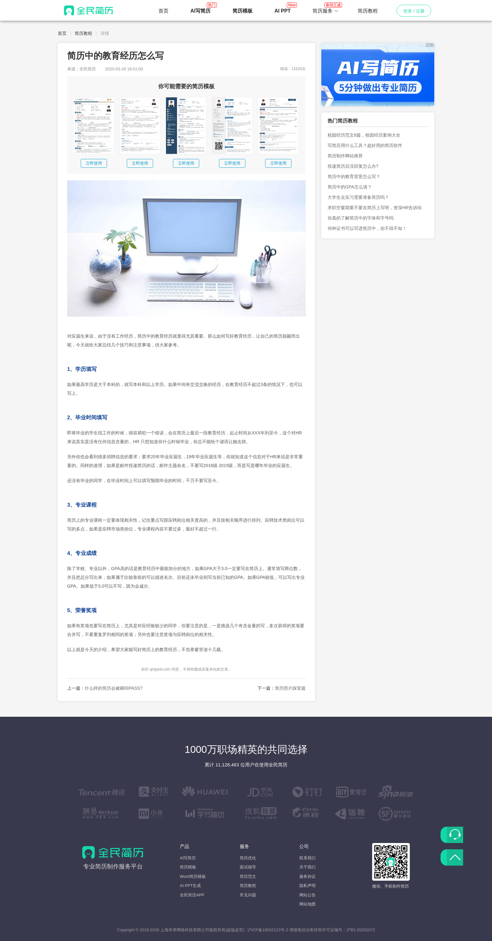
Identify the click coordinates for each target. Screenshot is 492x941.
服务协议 (307, 876)
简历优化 (248, 858)
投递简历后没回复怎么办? (353, 166)
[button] (326, 11)
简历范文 (248, 876)
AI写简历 (188, 858)
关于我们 (307, 867)
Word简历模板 (193, 876)
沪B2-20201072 (360, 929)
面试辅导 (248, 867)
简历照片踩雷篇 (290, 688)
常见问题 (248, 895)
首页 (163, 11)
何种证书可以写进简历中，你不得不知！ (367, 228)
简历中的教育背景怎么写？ (354, 176)
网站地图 (307, 904)
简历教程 (368, 11)
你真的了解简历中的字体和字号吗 (360, 217)
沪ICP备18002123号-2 (267, 929)
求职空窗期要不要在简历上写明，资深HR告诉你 (375, 207)
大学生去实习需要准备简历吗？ (358, 197)
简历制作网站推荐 (345, 155)
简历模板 (188, 867)
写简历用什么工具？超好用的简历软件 (365, 145)
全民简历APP (192, 895)
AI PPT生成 (190, 885)
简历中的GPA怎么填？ (350, 186)
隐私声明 (307, 885)
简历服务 (326, 9)
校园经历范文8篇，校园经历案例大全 (364, 135)
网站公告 (307, 895)
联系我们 (307, 858)
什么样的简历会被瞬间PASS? (113, 688)
